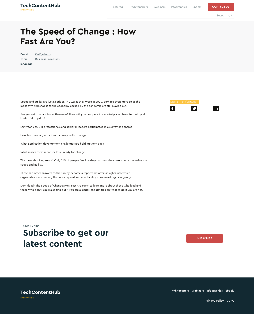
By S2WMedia (27, 298)
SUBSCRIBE (204, 238)
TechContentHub (40, 292)
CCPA (230, 300)
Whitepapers (180, 290)
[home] (40, 7)
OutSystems (43, 54)
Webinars (198, 290)
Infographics (215, 290)
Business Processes (47, 59)
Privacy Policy (215, 300)
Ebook (229, 290)
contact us (220, 6)
